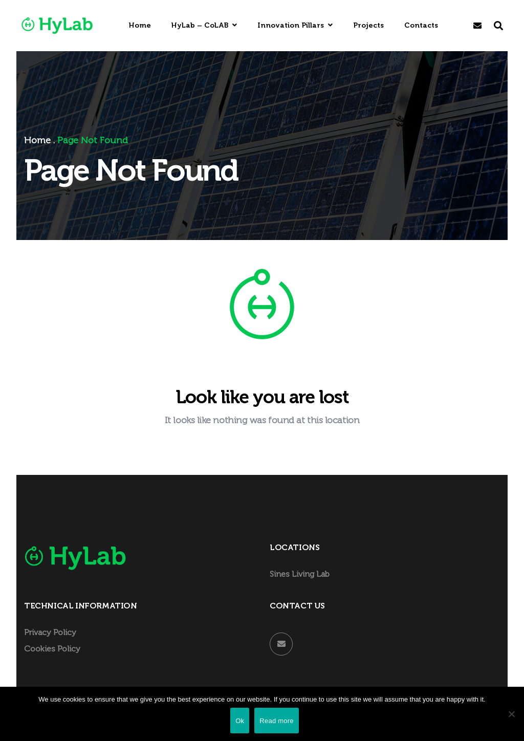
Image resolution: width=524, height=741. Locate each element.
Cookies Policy (52, 649)
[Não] (511, 714)
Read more (276, 721)
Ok (239, 721)
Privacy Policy (50, 632)
